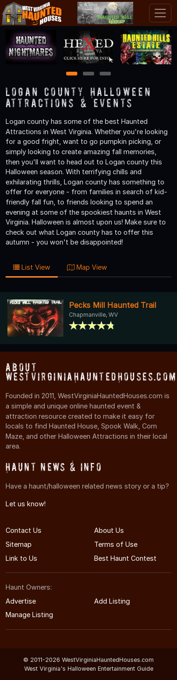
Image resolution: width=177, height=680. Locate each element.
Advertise (21, 601)
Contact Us (23, 530)
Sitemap (19, 544)
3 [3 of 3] (105, 74)
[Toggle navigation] (160, 13)
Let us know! (26, 504)
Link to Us (21, 558)
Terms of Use (115, 544)
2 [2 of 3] (88, 74)
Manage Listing (29, 615)
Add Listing (112, 601)
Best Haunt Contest (125, 558)
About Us (109, 530)
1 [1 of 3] (72, 74)
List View (31, 267)
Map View (87, 267)
